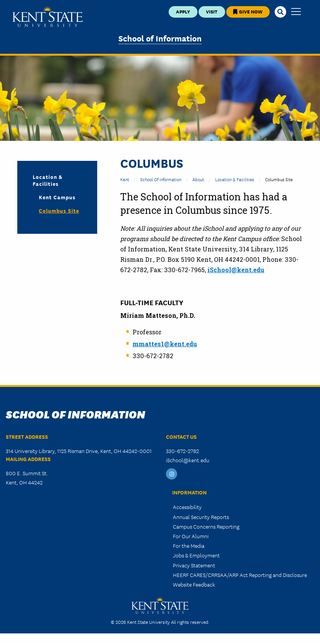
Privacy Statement (194, 565)
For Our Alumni (191, 536)
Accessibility (187, 506)
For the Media (188, 545)
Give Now (247, 11)
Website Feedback (194, 584)
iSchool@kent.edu (235, 270)
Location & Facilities (234, 179)
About (198, 179)
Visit (211, 11)
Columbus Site (59, 210)
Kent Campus (57, 196)
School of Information (160, 38)
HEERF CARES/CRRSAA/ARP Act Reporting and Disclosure (240, 574)
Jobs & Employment (196, 555)
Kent (124, 179)
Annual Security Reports (201, 516)
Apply (183, 11)
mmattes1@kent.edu (165, 344)
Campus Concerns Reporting (206, 526)
